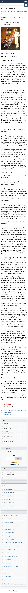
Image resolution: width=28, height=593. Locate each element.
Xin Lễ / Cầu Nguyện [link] (8, 477)
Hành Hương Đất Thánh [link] (9, 474)
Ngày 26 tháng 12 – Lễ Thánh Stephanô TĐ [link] (13, 546)
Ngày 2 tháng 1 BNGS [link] (8, 522)
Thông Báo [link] (6, 423)
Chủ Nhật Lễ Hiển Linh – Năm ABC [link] (11, 515)
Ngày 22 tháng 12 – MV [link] (8, 563)
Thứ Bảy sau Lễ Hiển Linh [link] (9, 489)
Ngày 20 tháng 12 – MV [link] (8, 569)
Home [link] (2, 4)
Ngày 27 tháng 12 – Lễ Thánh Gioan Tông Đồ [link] (13, 542)
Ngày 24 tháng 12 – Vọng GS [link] (10, 552)
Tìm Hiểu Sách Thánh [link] (8, 433)
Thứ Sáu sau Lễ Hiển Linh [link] (9, 492)
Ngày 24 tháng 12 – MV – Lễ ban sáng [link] (11, 556)
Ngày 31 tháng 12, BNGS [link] (9, 529)
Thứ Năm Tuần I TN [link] (8, 414)
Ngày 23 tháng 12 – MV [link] (8, 559)
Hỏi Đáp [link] (5, 438)
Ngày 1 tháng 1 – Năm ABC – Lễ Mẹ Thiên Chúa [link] (13, 525)
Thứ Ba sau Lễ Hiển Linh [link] (9, 502)
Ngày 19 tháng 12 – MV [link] (8, 573)
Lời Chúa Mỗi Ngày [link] (8, 428)
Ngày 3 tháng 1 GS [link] (8, 519)
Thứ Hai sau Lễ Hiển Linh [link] (9, 506)
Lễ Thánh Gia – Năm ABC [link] (9, 539)
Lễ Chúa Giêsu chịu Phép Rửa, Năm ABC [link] (12, 485)
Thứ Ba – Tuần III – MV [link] (8, 583)
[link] (26, 5)
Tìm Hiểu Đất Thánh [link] (8, 436)
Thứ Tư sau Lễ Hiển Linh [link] (9, 499)
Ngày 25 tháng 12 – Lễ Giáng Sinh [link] (11, 549)
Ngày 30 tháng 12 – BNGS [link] (9, 532)
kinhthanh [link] (13, 410)
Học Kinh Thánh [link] (7, 431)
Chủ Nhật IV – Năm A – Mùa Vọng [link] (11, 566)
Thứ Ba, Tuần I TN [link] (8, 412)
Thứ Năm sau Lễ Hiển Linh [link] (9, 496)
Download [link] (6, 443)
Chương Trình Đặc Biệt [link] (8, 441)
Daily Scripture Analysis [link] (9, 426)
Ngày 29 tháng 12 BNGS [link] (9, 536)
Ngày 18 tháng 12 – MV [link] (8, 576)
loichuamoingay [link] (21, 410)
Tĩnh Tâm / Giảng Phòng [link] (9, 472)
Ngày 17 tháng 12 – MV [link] (8, 580)
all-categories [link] (6, 410)
